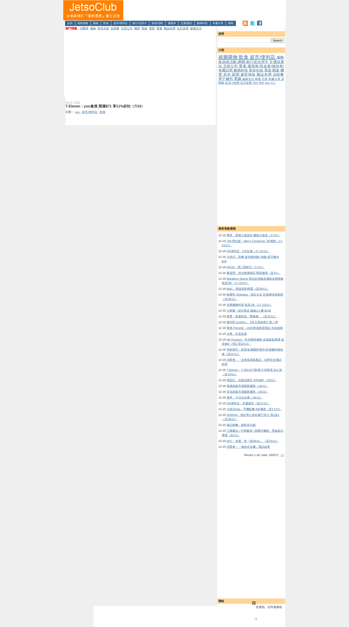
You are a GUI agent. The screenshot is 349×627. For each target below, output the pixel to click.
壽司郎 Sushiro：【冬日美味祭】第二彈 (252, 322)
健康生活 (196, 28)
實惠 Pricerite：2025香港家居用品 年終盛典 (255, 328)
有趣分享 (218, 23)
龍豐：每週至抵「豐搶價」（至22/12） (252, 316)
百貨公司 (127, 28)
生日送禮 (183, 28)
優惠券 (172, 23)
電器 (152, 28)
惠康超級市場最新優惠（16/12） (248, 386)
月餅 (265, 79)
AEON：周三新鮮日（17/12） (245, 267)
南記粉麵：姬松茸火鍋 (241, 425)
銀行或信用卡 (257, 62)
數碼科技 (202, 23)
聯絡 (230, 23)
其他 (227, 74)
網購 (242, 62)
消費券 (84, 28)
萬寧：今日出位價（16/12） (245, 397)
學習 (262, 82)
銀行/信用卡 (139, 23)
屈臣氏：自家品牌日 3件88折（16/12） (252, 380)
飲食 (106, 23)
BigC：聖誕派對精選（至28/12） (248, 288)
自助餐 (115, 28)
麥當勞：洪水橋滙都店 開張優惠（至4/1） (254, 273)
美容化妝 (103, 28)
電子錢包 (226, 79)
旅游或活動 (228, 62)
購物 (95, 23)
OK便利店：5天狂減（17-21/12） (248, 251)
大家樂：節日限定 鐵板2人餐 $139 (249, 310)
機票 (137, 28)
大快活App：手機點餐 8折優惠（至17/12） (254, 409)
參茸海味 (249, 74)
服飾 (93, 28)
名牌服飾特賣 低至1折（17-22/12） (249, 304)
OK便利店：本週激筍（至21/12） (248, 403)
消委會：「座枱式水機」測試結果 (248, 446)
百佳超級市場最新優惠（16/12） (248, 391)
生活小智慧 (232, 82)
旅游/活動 (157, 23)
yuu (78, 112)
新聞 (236, 74)
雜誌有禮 (169, 28)
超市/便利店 (121, 23)
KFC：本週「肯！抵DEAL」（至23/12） (253, 441)
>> (282, 455)
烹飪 (256, 82)
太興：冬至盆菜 (237, 333)
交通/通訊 (186, 23)
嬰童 (159, 28)
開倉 (144, 28)
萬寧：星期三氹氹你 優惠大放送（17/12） (254, 235)
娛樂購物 (228, 57)
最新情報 (82, 23)
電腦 (238, 79)
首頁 (70, 23)
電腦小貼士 (270, 83)
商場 (258, 79)
